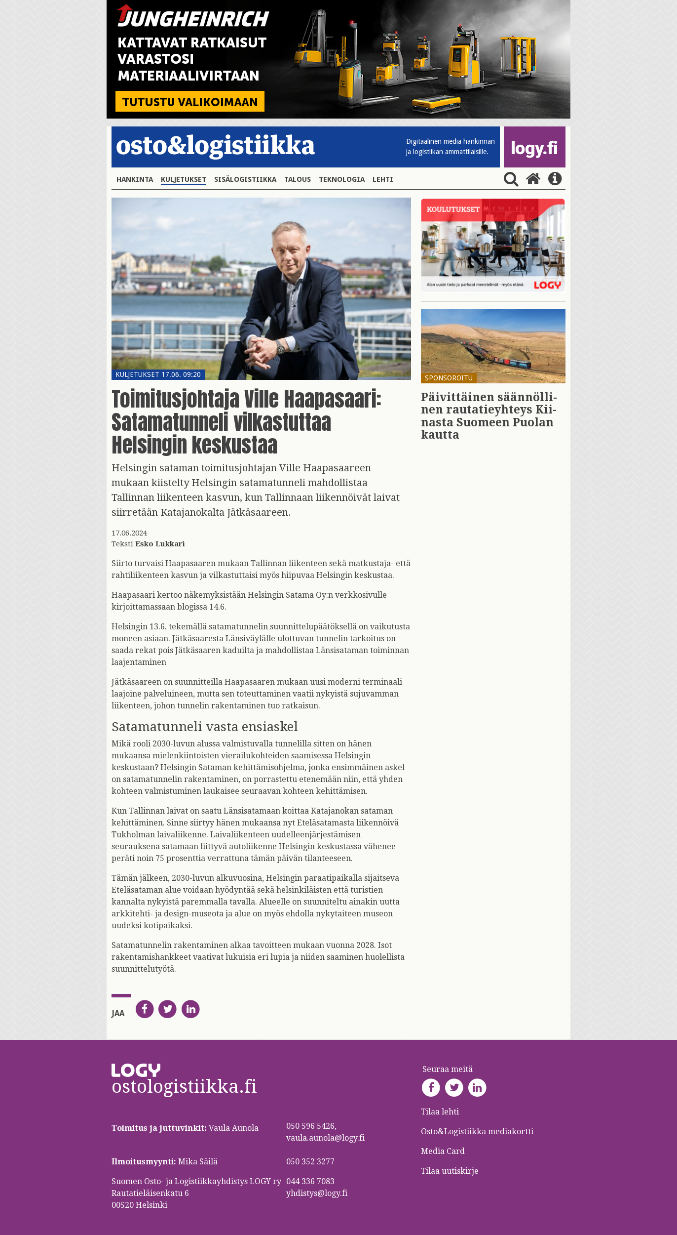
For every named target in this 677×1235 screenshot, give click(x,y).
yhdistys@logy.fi (316, 1193)
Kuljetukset (183, 179)
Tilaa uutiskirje (450, 1171)
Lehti (383, 179)
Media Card (444, 1151)
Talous (297, 179)
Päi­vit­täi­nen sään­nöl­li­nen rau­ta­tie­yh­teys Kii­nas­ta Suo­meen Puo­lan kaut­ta (489, 416)
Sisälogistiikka (245, 179)
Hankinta (134, 179)
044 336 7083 (310, 1181)
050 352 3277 (310, 1161)
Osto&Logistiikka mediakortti (477, 1131)
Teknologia (342, 179)
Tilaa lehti (440, 1111)
